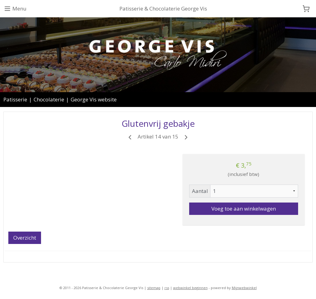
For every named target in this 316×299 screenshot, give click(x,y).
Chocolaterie (49, 99)
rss (166, 287)
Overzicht (24, 237)
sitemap (153, 287)
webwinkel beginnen (190, 287)
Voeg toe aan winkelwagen (243, 208)
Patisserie (15, 99)
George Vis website (94, 99)
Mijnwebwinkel (244, 287)
